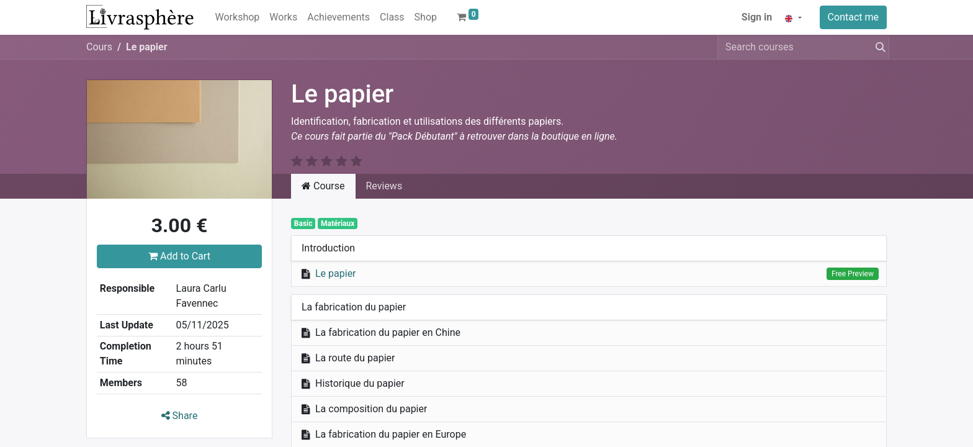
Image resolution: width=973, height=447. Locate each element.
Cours (99, 47)
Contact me (853, 17)
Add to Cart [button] (179, 256)
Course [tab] (323, 186)
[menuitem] (237, 17)
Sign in (757, 17)
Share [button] (179, 416)
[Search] (878, 47)
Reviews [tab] (384, 186)
